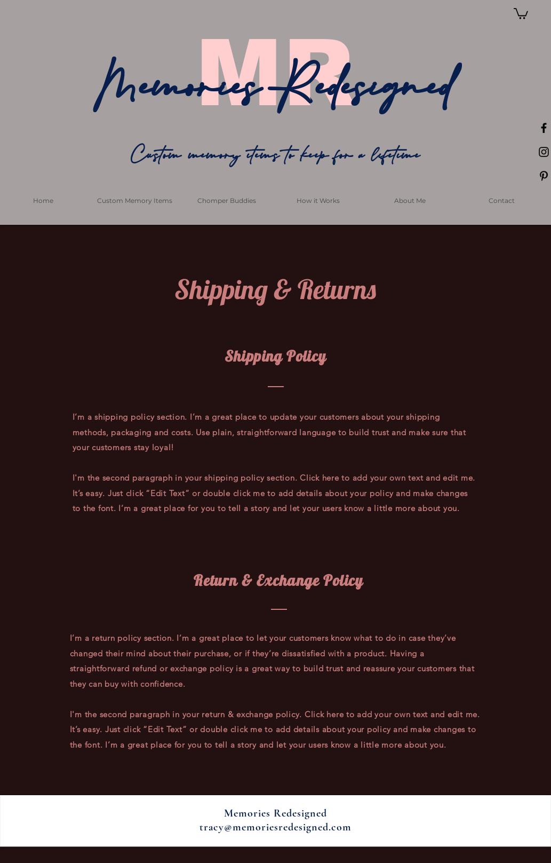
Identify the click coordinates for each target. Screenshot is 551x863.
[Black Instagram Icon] (543, 152)
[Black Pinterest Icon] (543, 176)
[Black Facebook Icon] (543, 128)
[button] (521, 13)
